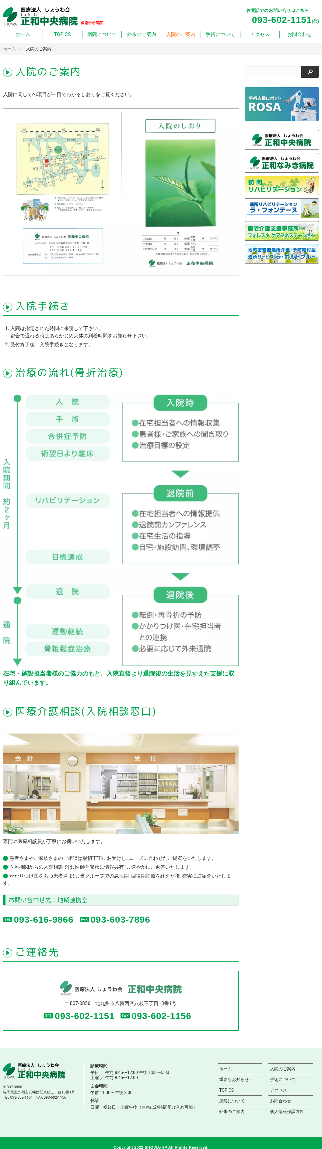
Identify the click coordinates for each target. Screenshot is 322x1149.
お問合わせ (299, 34)
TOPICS (62, 34)
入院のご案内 (180, 34)
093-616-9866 (43, 919)
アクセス (260, 34)
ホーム (23, 34)
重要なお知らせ (234, 1079)
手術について (220, 34)
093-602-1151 (84, 1016)
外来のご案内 (141, 34)
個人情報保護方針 (287, 1111)
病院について (102, 34)
